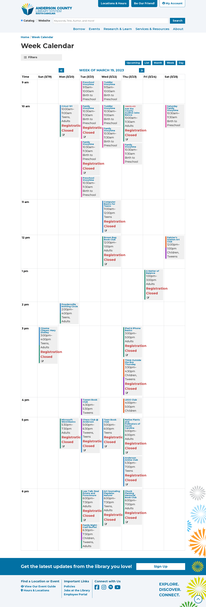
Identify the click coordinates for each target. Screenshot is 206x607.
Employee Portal (75, 594)
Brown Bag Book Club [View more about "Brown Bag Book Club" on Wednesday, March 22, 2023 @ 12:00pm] (110, 238)
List (147, 62)
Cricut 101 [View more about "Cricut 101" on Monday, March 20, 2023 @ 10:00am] (67, 106)
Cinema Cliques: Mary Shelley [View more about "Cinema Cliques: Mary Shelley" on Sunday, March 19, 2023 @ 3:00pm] (48, 330)
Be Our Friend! (144, 3)
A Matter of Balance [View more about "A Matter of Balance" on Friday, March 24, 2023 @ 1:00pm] (152, 272)
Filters (33, 57)
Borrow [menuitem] (79, 29)
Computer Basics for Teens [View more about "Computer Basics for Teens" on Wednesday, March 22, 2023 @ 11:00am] (109, 204)
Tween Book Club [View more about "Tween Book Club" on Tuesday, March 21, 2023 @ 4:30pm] (90, 401)
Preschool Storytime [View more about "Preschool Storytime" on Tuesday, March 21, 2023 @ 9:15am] (88, 83)
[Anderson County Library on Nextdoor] (110, 587)
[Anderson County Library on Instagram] (104, 588)
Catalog (29, 20)
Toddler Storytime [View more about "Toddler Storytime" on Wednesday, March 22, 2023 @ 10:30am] (109, 107)
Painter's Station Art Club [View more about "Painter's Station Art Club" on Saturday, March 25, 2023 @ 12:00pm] (173, 239)
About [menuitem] (178, 29)
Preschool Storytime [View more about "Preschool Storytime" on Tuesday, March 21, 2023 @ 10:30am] (88, 179)
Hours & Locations (35, 590)
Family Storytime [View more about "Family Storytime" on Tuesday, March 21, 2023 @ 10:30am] (88, 107)
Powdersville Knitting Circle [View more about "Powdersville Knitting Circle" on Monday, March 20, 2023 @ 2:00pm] (70, 305)
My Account (172, 3)
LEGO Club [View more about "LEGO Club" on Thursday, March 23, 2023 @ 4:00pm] (131, 400)
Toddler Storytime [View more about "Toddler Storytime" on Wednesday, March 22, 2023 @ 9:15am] (109, 83)
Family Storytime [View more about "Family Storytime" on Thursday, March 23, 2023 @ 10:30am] (130, 146)
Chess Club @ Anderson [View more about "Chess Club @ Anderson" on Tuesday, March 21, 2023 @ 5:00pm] (90, 421)
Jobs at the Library (77, 590)
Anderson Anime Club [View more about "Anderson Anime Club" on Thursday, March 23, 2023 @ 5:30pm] (131, 459)
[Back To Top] (198, 599)
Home (25, 37)
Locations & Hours (113, 3)
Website (44, 20)
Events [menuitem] (94, 29)
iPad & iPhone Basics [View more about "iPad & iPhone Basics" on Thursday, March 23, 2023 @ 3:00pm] (133, 329)
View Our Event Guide (38, 586)
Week (170, 62)
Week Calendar (42, 37)
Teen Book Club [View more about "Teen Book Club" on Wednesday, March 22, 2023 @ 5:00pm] (110, 421)
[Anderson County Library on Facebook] (97, 588)
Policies (69, 586)
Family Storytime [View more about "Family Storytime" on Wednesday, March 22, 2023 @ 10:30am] (109, 129)
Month (158, 62)
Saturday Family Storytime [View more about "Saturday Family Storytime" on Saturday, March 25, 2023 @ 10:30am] (172, 108)
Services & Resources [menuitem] (152, 29)
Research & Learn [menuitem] (118, 29)
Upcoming (133, 62)
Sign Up (161, 566)
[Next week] (141, 70)
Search (177, 20)
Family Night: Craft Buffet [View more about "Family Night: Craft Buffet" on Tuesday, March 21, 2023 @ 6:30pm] (90, 526)
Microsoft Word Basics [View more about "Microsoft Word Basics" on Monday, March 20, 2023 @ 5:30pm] (68, 421)
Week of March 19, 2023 (101, 70)
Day (181, 62)
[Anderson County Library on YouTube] (118, 588)
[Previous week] (61, 70)
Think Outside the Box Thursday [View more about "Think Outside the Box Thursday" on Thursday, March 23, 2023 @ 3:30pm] (133, 362)
